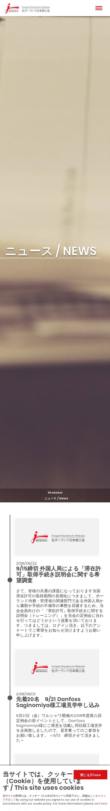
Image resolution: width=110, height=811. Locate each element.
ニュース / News (56, 498)
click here (100, 803)
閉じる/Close (90, 775)
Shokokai (55, 493)
